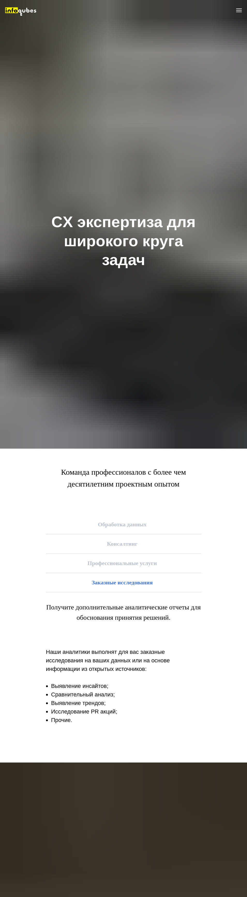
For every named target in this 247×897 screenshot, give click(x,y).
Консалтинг (122, 544)
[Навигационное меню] (239, 10)
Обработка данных (122, 524)
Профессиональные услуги (122, 563)
